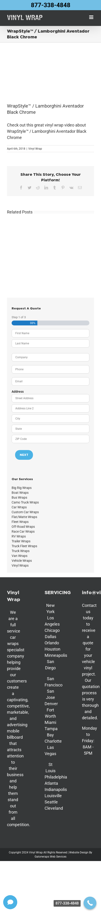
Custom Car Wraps (25, 512)
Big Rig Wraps (22, 488)
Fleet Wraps (20, 522)
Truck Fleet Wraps (24, 546)
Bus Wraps (19, 497)
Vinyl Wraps (20, 565)
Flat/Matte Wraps (24, 517)
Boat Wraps (20, 492)
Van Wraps (19, 556)
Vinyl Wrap (35, 148)
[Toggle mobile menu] (91, 17)
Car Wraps (19, 507)
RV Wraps (19, 536)
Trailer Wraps (21, 541)
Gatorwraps (42, 856)
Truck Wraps (20, 551)
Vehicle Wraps (22, 560)
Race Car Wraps (23, 531)
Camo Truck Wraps (25, 502)
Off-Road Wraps (23, 526)
